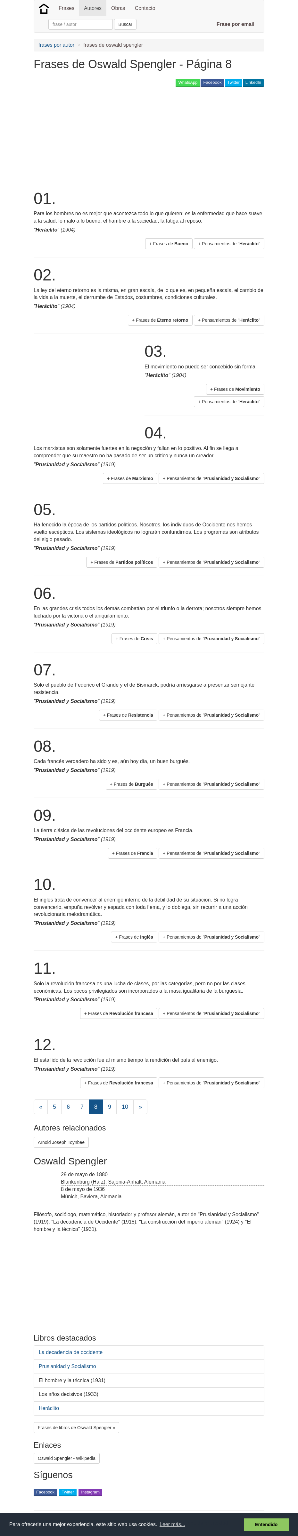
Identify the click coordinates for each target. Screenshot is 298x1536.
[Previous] (41, 1106)
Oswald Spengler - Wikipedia (66, 1458)
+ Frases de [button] (168, 243)
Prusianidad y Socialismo (67, 1366)
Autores (93, 8)
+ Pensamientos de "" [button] (229, 243)
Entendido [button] (266, 1524)
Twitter (234, 82)
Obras (118, 8)
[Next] (140, 1106)
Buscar (125, 24)
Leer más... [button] (172, 1524)
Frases (66, 8)
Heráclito (49, 1408)
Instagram (90, 1492)
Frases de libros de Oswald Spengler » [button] (76, 1427)
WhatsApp (187, 82)
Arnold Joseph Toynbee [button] (61, 1142)
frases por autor (56, 45)
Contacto (145, 8)
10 (125, 1107)
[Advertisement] (150, 138)
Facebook (212, 82)
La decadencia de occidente (71, 1352)
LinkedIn (253, 82)
